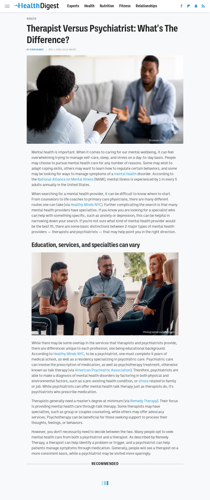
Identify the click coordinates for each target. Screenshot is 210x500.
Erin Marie (37, 49)
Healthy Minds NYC (86, 204)
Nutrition (107, 6)
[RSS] (203, 7)
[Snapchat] (196, 7)
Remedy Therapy (143, 401)
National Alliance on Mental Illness (66, 179)
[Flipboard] (189, 7)
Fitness (124, 6)
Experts (73, 6)
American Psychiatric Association (102, 370)
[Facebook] (181, 7)
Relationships (146, 6)
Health (89, 6)
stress (144, 381)
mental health (125, 173)
